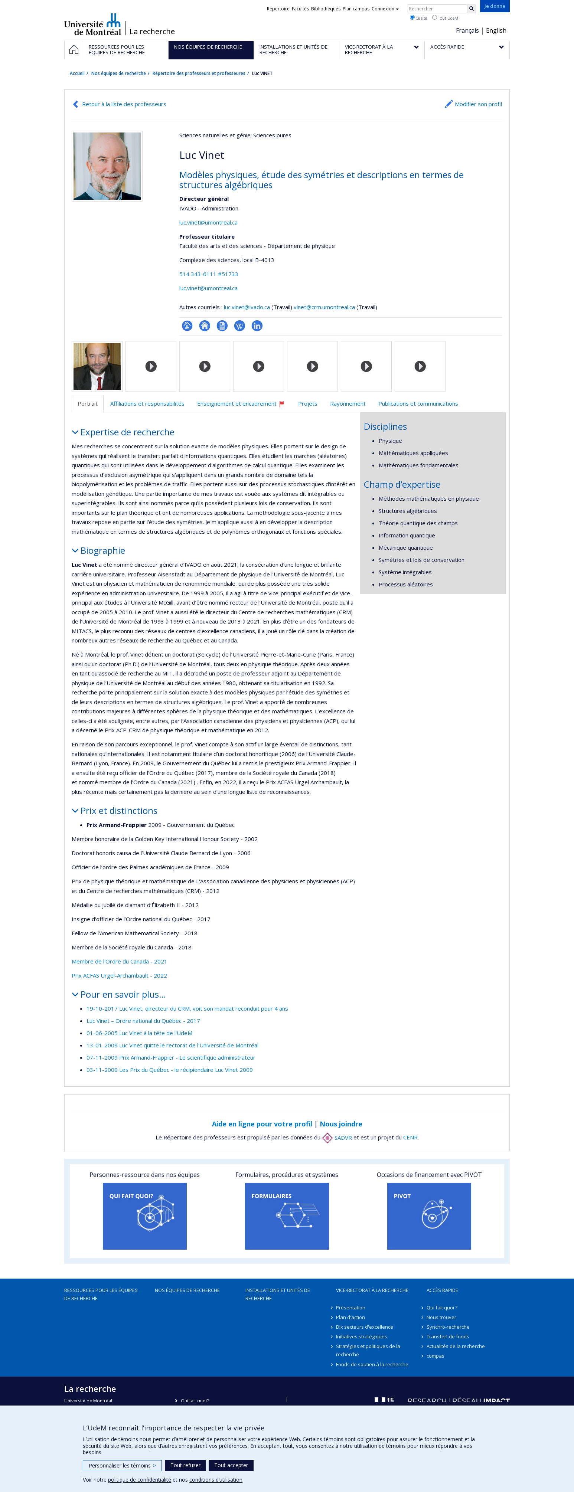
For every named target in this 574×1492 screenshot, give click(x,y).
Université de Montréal (92, 24)
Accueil (77, 73)
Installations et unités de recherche (277, 1294)
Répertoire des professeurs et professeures (199, 73)
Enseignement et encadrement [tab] (244, 406)
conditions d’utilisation (215, 1479)
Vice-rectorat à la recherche (372, 1290)
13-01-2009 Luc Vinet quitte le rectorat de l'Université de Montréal (172, 1045)
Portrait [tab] (88, 403)
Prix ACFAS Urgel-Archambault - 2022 (119, 975)
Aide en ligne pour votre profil (262, 1123)
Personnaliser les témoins (122, 1465)
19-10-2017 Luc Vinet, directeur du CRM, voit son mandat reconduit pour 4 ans (187, 1008)
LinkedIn (257, 325)
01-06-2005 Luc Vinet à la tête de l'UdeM (139, 1033)
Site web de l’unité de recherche (205, 325)
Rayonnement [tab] (348, 403)
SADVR (337, 1137)
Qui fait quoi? (195, 1401)
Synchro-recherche (448, 1327)
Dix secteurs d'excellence (364, 1327)
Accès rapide (442, 1290)
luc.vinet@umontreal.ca (208, 222)
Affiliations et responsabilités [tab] (147, 403)
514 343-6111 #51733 (208, 274)
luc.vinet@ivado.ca (247, 307)
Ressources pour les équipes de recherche (101, 1294)
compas (435, 1355)
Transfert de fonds (448, 1336)
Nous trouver (441, 1317)
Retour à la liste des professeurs (124, 104)
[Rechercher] (471, 8)
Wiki (239, 325)
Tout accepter (231, 1465)
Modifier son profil (478, 104)
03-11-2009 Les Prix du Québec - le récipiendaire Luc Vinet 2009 (170, 1069)
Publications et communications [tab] (418, 403)
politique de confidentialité (139, 1479)
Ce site (418, 18)
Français (467, 30)
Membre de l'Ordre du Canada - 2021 (119, 961)
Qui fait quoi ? (442, 1307)
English (496, 30)
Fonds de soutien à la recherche (372, 1364)
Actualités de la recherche (456, 1346)
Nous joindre (341, 1123)
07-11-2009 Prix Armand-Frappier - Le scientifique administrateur (171, 1057)
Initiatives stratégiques (361, 1336)
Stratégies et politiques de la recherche (368, 1350)
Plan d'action (350, 1317)
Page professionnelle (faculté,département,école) (187, 325)
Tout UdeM (445, 18)
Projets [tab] (307, 403)
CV (222, 325)
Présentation (350, 1307)
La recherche (152, 31)
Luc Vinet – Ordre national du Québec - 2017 (143, 1020)
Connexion (385, 9)
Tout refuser (185, 1465)
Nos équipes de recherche (118, 73)
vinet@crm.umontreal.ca (324, 307)
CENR (410, 1137)
